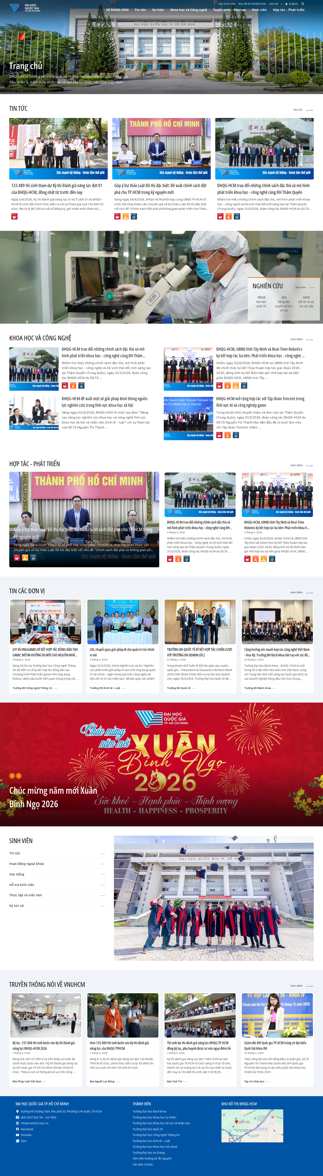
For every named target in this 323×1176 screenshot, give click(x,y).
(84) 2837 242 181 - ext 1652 (38, 1117)
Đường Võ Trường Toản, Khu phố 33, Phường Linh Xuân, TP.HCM (61, 1111)
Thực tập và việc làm (57, 895)
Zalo (24, 1141)
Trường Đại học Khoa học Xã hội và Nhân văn (161, 1123)
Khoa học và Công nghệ (188, 10)
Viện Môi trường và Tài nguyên (152, 1158)
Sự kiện (158, 10)
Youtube (26, 1135)
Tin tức (57, 853)
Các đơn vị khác (143, 1164)
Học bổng (57, 874)
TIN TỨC (303, 110)
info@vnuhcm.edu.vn (34, 1123)
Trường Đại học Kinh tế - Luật (151, 1141)
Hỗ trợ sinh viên (57, 885)
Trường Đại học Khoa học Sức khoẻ (155, 1146)
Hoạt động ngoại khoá (57, 864)
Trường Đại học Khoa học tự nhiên (154, 1117)
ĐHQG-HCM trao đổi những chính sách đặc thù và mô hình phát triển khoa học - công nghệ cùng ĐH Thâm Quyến (103, 355)
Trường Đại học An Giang (149, 1152)
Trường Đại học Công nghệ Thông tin (156, 1135)
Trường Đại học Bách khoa (149, 1111)
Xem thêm (305, 287)
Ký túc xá (57, 906)
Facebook (27, 1129)
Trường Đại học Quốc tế (148, 1129)
